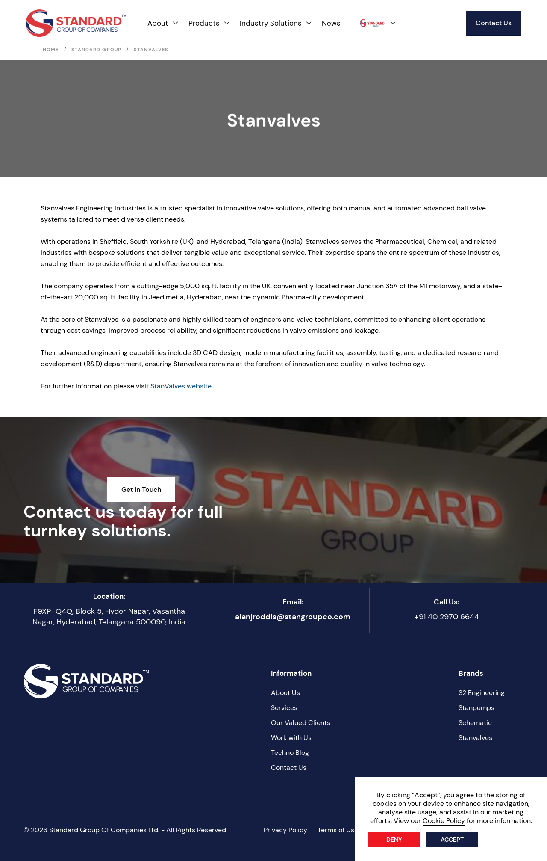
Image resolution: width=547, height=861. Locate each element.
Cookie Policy (444, 820)
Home (51, 50)
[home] (76, 23)
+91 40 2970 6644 (446, 617)
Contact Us (494, 22)
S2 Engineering (482, 692)
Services (284, 707)
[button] (163, 23)
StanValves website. (181, 386)
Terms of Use (338, 829)
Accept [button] (452, 839)
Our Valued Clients (300, 722)
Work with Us (291, 737)
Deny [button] (394, 839)
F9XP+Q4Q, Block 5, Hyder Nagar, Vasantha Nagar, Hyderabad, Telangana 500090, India (108, 616)
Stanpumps (476, 707)
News (331, 23)
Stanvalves (475, 737)
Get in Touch (141, 489)
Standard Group (96, 50)
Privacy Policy (285, 829)
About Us (285, 692)
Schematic (475, 722)
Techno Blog (290, 752)
